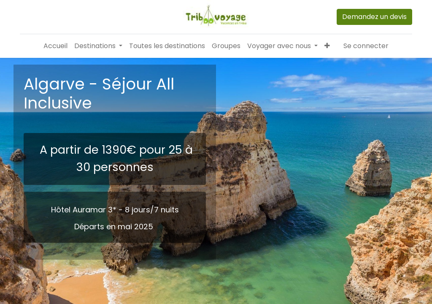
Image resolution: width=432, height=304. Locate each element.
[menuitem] (55, 46)
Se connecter (366, 46)
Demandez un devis (374, 17)
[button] (327, 46)
